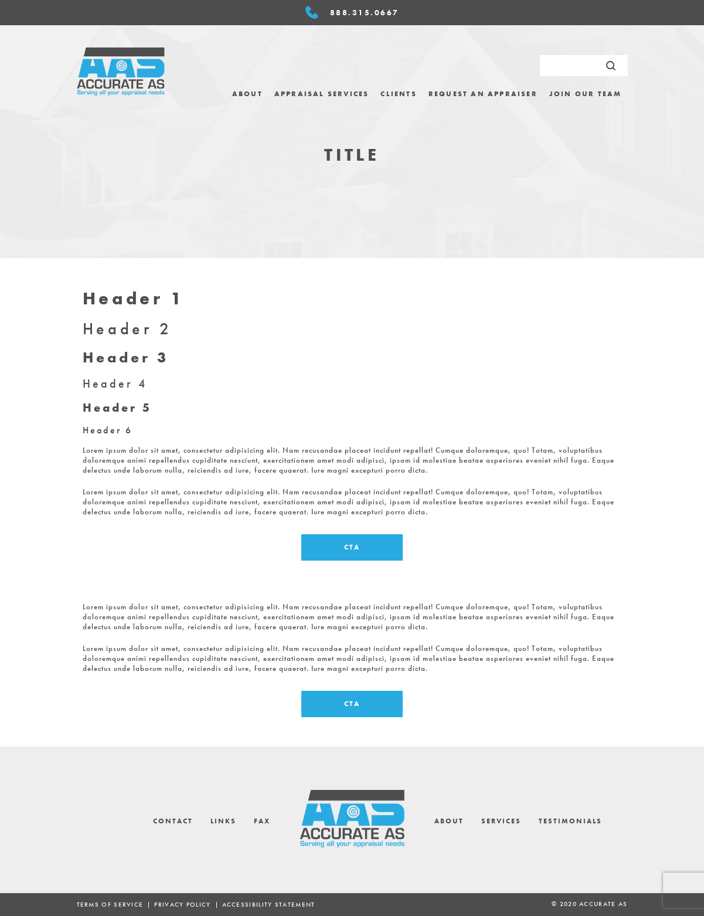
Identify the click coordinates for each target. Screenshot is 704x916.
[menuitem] (247, 93)
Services (501, 821)
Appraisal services (321, 94)
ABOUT (247, 94)
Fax (262, 821)
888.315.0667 (364, 13)
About (449, 821)
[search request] (584, 65)
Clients (398, 94)
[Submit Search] (610, 65)
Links (223, 821)
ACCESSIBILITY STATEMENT (268, 904)
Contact (173, 821)
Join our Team (585, 94)
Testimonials (570, 821)
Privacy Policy (182, 904)
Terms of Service (110, 904)
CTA (352, 547)
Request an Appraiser (483, 94)
